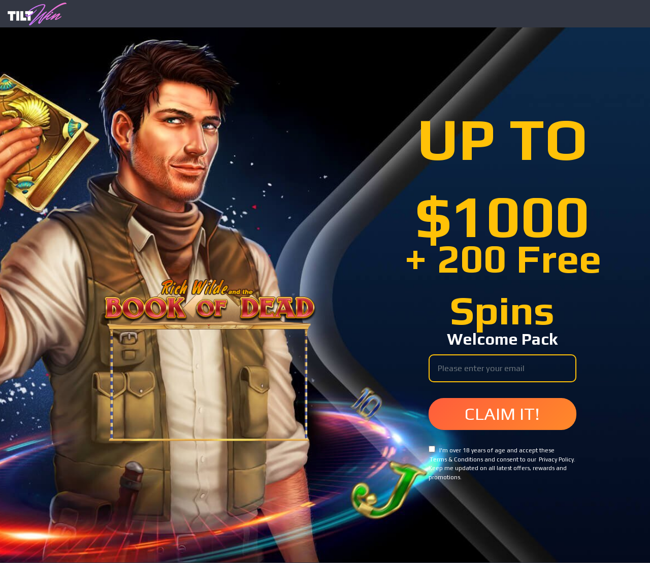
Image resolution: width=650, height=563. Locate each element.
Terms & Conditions (456, 459)
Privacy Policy (556, 459)
